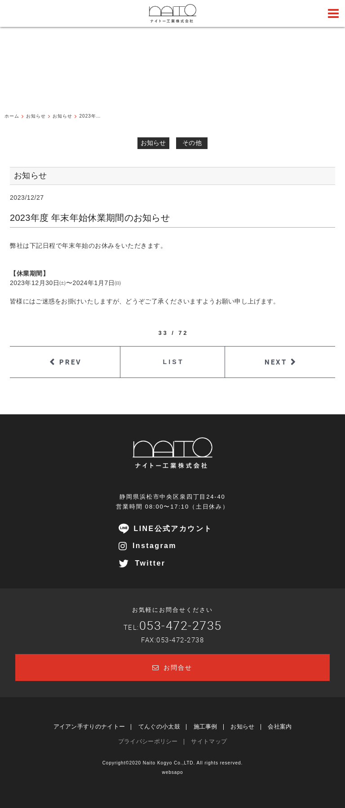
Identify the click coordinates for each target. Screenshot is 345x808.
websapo (172, 772)
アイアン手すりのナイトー (89, 726)
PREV (70, 361)
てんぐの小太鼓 (159, 726)
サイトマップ (209, 741)
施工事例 (205, 726)
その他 (192, 142)
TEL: (173, 627)
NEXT (276, 361)
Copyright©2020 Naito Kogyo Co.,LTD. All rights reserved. (172, 762)
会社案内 (280, 726)
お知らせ (153, 142)
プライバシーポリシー (148, 741)
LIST (173, 361)
